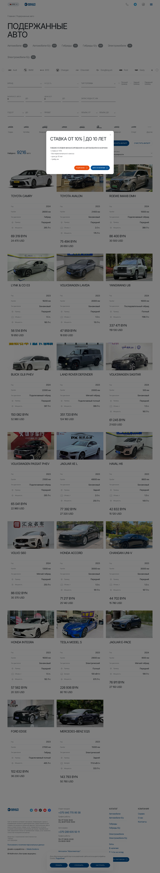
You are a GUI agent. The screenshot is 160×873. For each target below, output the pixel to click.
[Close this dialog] (110, 135)
